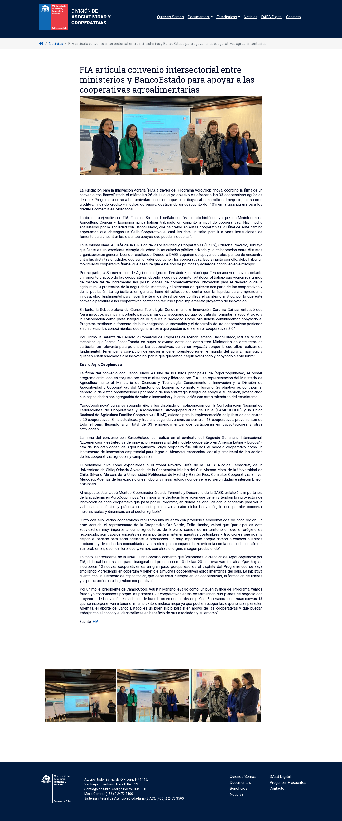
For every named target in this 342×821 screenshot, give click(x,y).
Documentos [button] (199, 20)
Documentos (240, 782)
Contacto (293, 20)
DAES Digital (271, 20)
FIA (95, 621)
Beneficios (238, 788)
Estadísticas (226, 20)
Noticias (250, 20)
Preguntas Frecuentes (288, 782)
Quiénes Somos (170, 20)
